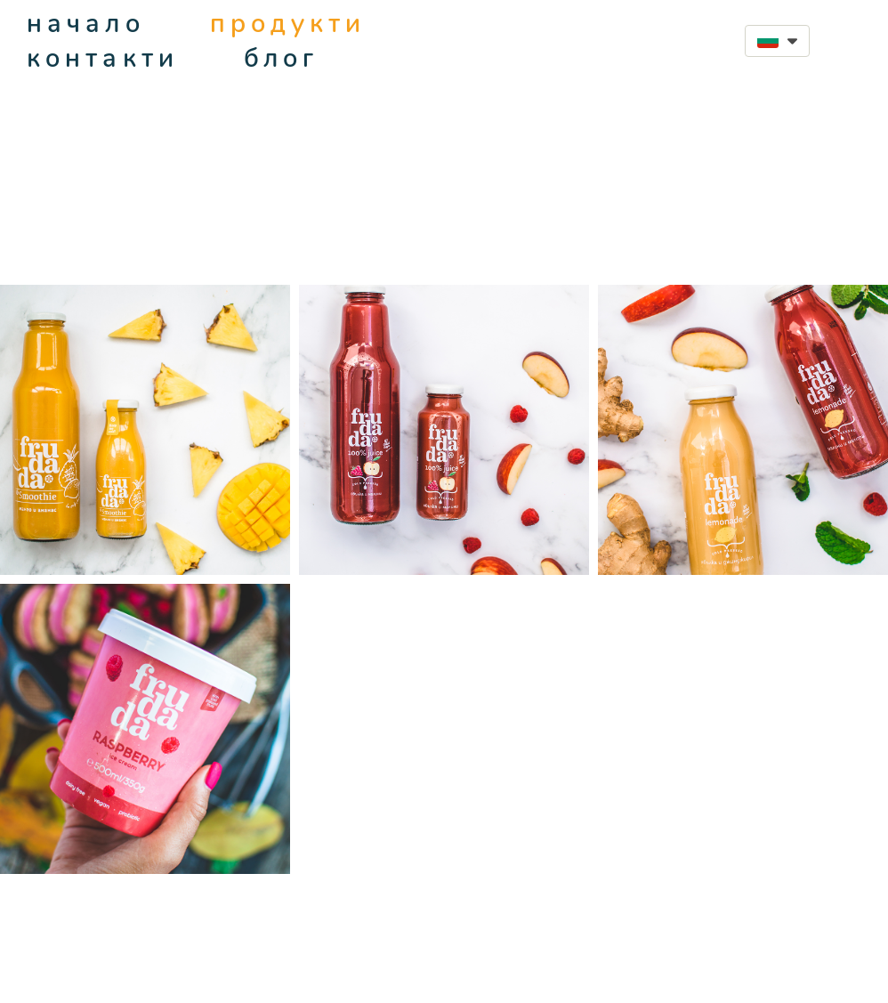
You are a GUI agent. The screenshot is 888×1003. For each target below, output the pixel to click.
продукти (288, 23)
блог (281, 58)
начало (86, 23)
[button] (777, 41)
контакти (103, 58)
